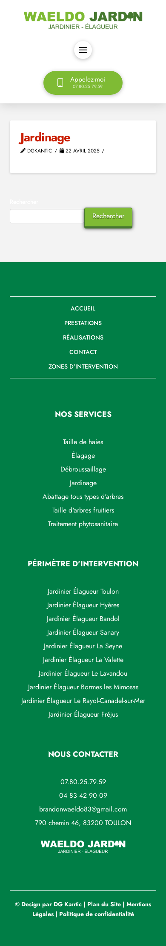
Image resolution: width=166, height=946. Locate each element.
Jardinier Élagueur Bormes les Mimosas (83, 687)
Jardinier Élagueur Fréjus (83, 714)
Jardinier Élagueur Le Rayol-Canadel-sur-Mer (83, 701)
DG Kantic (68, 904)
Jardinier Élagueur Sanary (83, 632)
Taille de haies (83, 442)
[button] (83, 50)
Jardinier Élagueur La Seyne (83, 646)
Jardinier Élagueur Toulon (83, 591)
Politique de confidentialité (96, 914)
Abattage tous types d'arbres (83, 496)
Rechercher (24, 201)
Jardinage (83, 483)
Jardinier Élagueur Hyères (83, 605)
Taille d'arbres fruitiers (83, 510)
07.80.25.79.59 (83, 782)
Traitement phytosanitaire (83, 524)
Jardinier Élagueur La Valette (83, 660)
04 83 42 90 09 (83, 795)
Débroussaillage (83, 469)
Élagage (83, 455)
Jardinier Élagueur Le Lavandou (83, 673)
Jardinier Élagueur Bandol (83, 619)
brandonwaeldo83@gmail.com (83, 809)
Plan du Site (104, 904)
